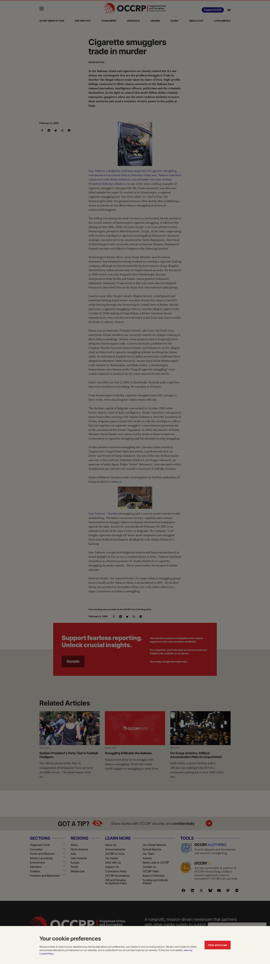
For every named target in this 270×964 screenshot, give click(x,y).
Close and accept (217, 944)
